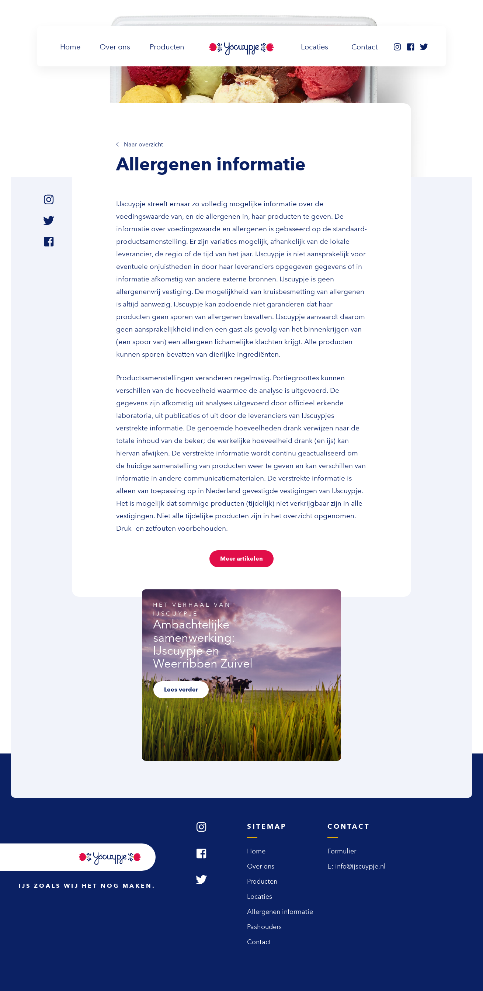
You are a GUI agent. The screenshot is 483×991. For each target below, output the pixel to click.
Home (71, 46)
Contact (364, 46)
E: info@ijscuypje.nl (356, 866)
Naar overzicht (139, 144)
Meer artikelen (241, 558)
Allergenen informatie (280, 912)
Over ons (115, 46)
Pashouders (264, 927)
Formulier (341, 851)
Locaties (314, 46)
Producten (167, 46)
